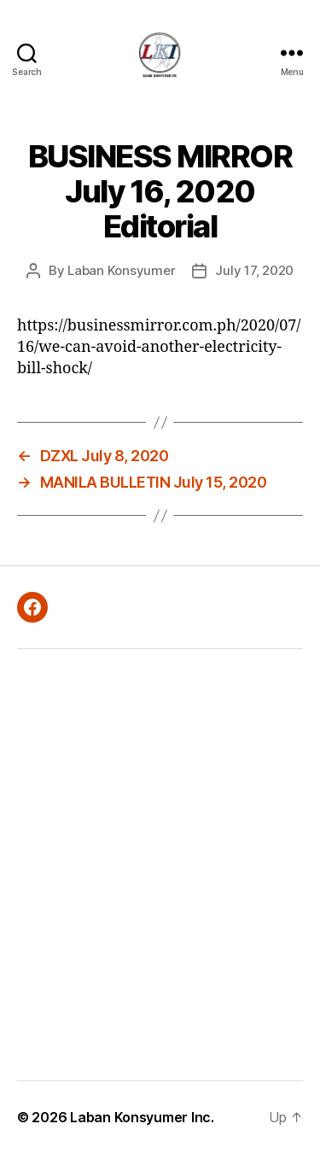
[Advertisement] (160, 865)
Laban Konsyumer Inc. (142, 1117)
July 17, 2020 (254, 270)
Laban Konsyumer (121, 270)
